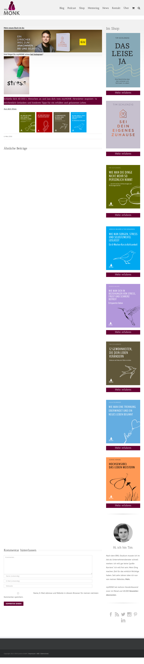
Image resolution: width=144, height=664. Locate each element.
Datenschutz (44, 653)
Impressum (31, 653)
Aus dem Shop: (10, 109)
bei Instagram (36, 54)
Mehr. (127, 579)
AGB (38, 653)
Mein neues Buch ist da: (14, 28)
